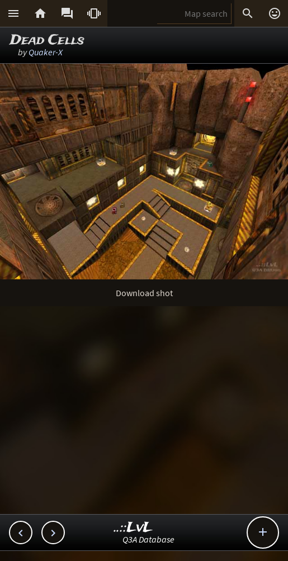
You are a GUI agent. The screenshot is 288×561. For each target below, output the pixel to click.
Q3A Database (148, 539)
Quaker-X (46, 52)
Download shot (144, 292)
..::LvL (133, 528)
